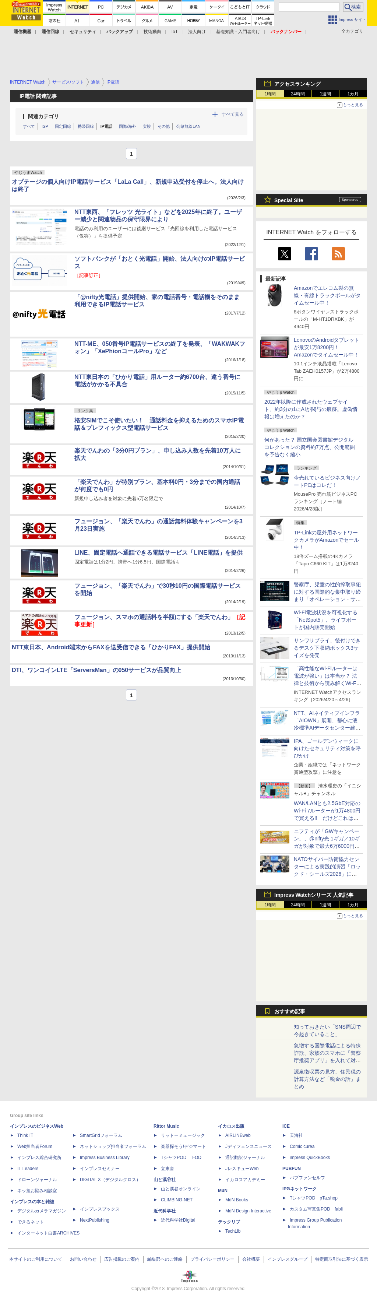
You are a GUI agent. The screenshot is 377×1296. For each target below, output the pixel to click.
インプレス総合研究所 (39, 1157)
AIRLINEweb (238, 1135)
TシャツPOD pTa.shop (314, 1198)
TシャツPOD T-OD (181, 1157)
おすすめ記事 (289, 1011)
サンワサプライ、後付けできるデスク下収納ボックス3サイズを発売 (327, 648)
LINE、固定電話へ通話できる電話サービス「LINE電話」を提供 (158, 552)
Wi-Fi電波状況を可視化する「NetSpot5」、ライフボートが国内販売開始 (325, 620)
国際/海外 (127, 126)
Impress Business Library (105, 1157)
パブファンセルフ (307, 1177)
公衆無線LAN (188, 126)
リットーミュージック (183, 1135)
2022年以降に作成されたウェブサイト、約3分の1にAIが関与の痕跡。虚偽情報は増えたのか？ (310, 409)
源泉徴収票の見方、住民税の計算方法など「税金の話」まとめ (327, 1079)
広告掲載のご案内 (122, 1259)
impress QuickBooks (310, 1157)
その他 (164, 126)
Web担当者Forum (34, 1146)
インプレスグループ (287, 1259)
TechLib (232, 1231)
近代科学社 (165, 1211)
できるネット (30, 1222)
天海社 (296, 1135)
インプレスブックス (100, 1209)
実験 (147, 126)
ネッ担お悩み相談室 (37, 1190)
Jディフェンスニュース (248, 1146)
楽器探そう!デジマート (183, 1146)
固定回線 (63, 126)
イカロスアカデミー (245, 1179)
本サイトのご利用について (35, 1259)
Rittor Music (166, 1126)
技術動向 (152, 31)
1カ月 (353, 93)
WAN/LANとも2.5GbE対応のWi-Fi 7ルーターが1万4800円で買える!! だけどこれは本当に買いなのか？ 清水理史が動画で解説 (327, 818)
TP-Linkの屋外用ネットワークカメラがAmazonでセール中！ (326, 540)
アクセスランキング (297, 84)
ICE (286, 1126)
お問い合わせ (83, 1259)
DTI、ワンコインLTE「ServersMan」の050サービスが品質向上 (96, 670)
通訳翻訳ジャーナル (245, 1157)
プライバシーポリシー (212, 1259)
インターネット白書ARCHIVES (48, 1233)
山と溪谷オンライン (181, 1188)
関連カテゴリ (43, 116)
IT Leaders (27, 1168)
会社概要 (251, 1259)
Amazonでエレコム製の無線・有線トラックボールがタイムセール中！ (327, 295)
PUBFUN (291, 1168)
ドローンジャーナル (37, 1179)
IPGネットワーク (299, 1188)
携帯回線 (86, 126)
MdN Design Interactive (248, 1211)
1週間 (325, 93)
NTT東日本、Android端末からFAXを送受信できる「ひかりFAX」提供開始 (111, 647)
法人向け (197, 31)
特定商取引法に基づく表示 (341, 1259)
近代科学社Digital (178, 1220)
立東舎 (167, 1168)
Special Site (288, 200)
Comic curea (302, 1146)
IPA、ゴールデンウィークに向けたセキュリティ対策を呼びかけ (327, 748)
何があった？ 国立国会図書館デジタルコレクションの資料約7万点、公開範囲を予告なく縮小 (309, 447)
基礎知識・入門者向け (238, 31)
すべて (29, 126)
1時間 (270, 93)
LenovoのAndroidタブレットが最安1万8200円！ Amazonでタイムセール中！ (326, 347)
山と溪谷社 (165, 1179)
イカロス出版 (231, 1126)
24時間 (297, 93)
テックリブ (229, 1222)
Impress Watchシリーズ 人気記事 (313, 895)
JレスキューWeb (241, 1168)
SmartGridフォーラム (101, 1135)
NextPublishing (94, 1220)
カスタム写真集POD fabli (316, 1209)
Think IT (25, 1135)
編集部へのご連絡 (165, 1259)
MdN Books (236, 1199)
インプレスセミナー (100, 1168)
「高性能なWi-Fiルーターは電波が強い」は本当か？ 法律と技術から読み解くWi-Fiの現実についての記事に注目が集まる (327, 683)
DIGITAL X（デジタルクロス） (110, 1179)
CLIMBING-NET (177, 1199)
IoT (175, 31)
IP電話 (106, 126)
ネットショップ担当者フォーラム (113, 1146)
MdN (223, 1190)
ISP (45, 126)
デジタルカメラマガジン (41, 1211)
